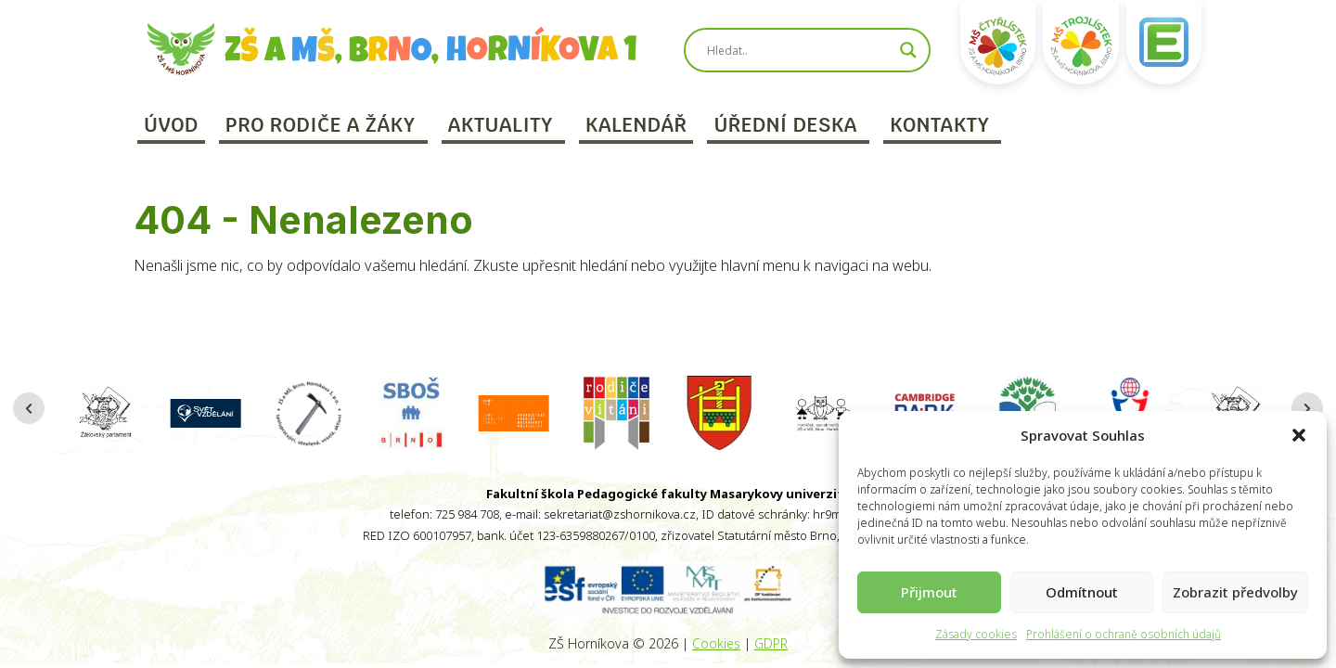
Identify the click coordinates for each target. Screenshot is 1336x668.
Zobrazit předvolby (1235, 592)
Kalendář (636, 124)
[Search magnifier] (908, 50)
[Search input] (799, 50)
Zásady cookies (976, 634)
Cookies (716, 643)
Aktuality (500, 124)
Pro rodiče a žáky (320, 124)
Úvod (171, 124)
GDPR (771, 643)
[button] (1299, 435)
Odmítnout (1082, 592)
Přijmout (929, 592)
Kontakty (940, 124)
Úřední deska (784, 124)
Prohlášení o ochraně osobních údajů (1123, 634)
